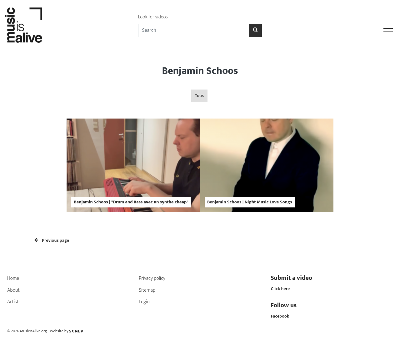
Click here (280, 289)
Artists (14, 302)
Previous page (51, 240)
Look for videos (153, 17)
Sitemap (147, 290)
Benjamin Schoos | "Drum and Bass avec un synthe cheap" (131, 202)
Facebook (280, 316)
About (13, 290)
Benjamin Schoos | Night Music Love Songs (249, 202)
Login (144, 302)
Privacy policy (152, 278)
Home (13, 278)
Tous (199, 96)
